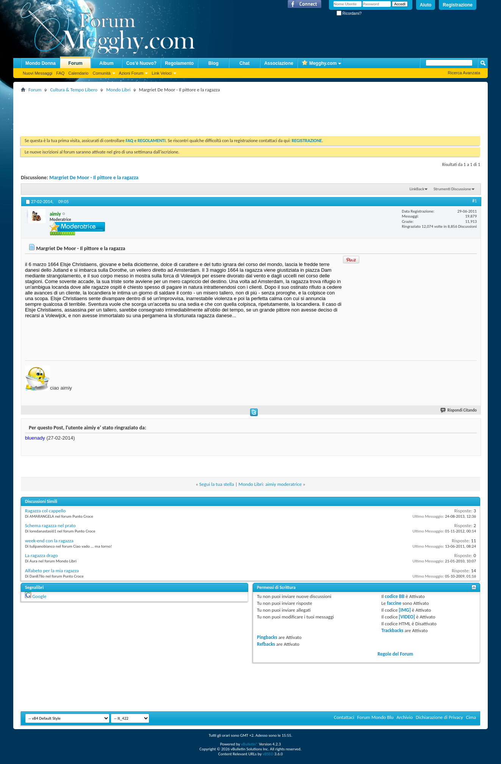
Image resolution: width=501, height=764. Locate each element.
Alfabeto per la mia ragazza (52, 570)
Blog (213, 63)
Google (39, 596)
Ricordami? (349, 13)
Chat (245, 63)
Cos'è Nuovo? (141, 63)
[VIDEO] (407, 617)
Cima (471, 717)
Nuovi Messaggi (37, 73)
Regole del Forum (395, 654)
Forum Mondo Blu (375, 717)
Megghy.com (319, 63)
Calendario (78, 73)
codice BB (394, 596)
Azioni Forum (131, 73)
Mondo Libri (118, 89)
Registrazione (458, 5)
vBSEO (268, 753)
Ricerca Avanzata (464, 72)
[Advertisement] (159, 111)
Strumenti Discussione (452, 188)
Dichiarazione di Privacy (439, 717)
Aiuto (426, 5)
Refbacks (266, 644)
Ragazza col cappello (45, 511)
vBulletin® (249, 744)
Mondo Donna (40, 63)
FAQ (60, 73)
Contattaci (344, 717)
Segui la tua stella (216, 484)
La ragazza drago (41, 555)
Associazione (278, 63)
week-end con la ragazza (49, 540)
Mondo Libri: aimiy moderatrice (270, 484)
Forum (75, 63)
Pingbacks (267, 637)
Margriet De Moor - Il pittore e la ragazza (93, 177)
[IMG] (405, 610)
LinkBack (417, 188)
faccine (394, 603)
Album (106, 63)
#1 (474, 201)
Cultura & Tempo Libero (73, 89)
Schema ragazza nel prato (50, 525)
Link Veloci (162, 73)
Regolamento (179, 63)
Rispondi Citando (459, 410)
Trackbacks (392, 630)
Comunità (101, 73)
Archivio (404, 717)
